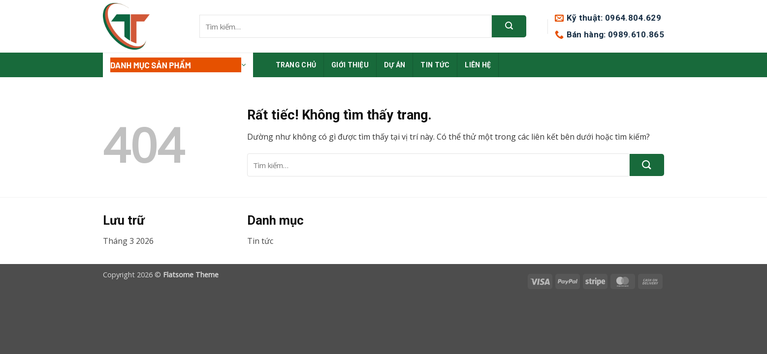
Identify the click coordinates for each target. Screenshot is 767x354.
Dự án (394, 65)
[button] (178, 65)
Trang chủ (296, 65)
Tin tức (434, 65)
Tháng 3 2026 (128, 241)
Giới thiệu (350, 65)
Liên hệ (478, 65)
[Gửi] (509, 26)
